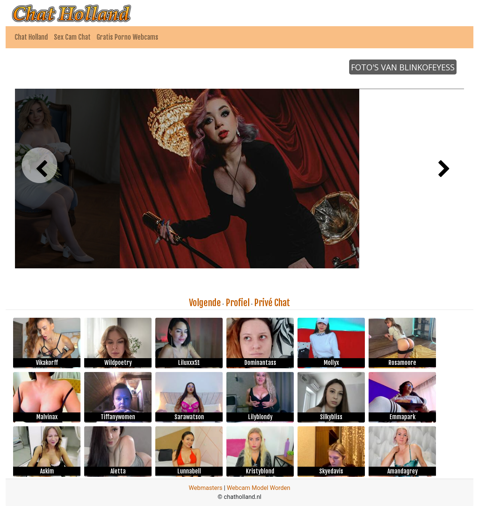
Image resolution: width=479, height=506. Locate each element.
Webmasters (205, 487)
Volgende (205, 302)
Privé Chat (272, 302)
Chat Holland (31, 37)
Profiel (238, 302)
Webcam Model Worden (258, 487)
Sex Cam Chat (72, 37)
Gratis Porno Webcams (127, 37)
